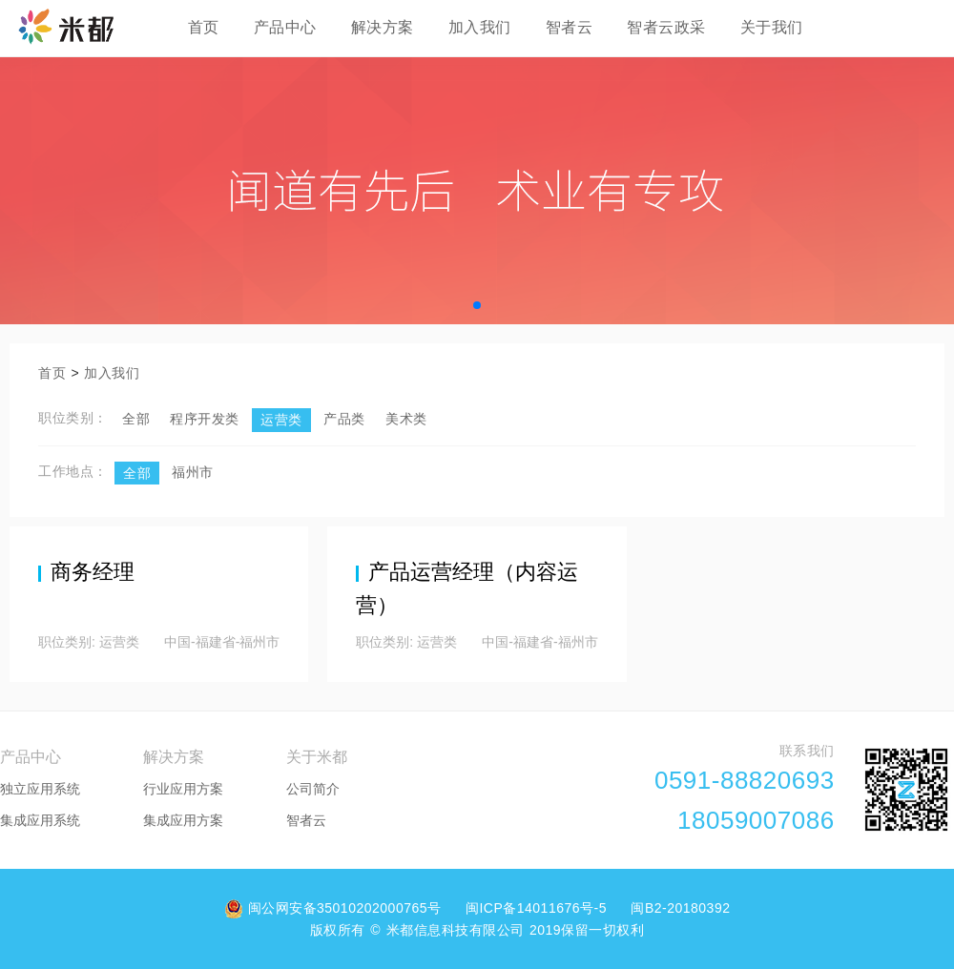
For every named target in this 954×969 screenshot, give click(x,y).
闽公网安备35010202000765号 (335, 908)
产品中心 (285, 27)
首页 (203, 27)
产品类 (344, 418)
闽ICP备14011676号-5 (539, 908)
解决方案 (382, 27)
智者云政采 (666, 27)
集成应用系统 (40, 820)
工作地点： (73, 471)
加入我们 (479, 27)
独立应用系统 (40, 788)
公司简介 (313, 788)
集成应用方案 (183, 820)
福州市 (193, 472)
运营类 (281, 419)
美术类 (406, 418)
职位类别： (73, 417)
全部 (136, 418)
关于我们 (771, 27)
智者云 (569, 27)
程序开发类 (204, 418)
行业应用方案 (183, 788)
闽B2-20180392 (680, 908)
